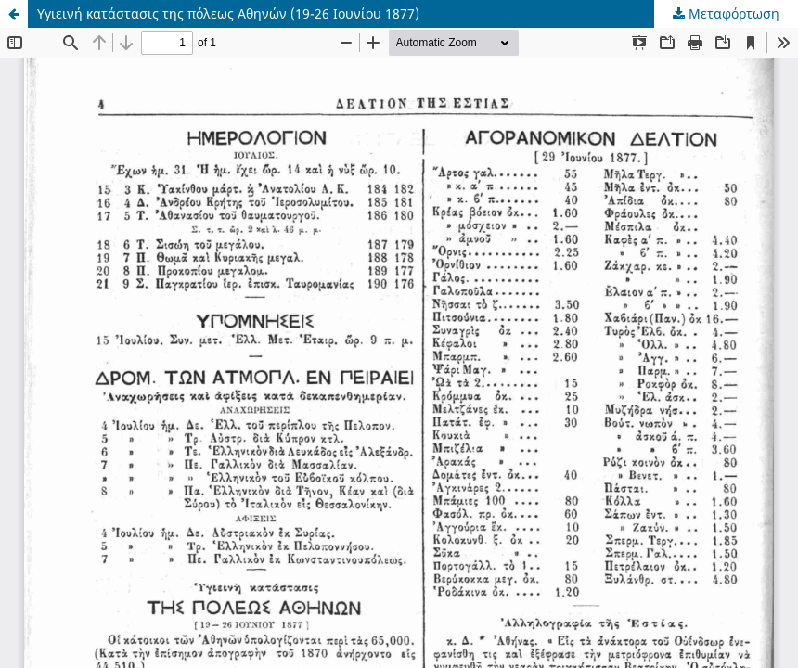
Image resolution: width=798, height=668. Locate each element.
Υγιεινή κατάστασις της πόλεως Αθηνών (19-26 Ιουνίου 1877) (228, 13)
